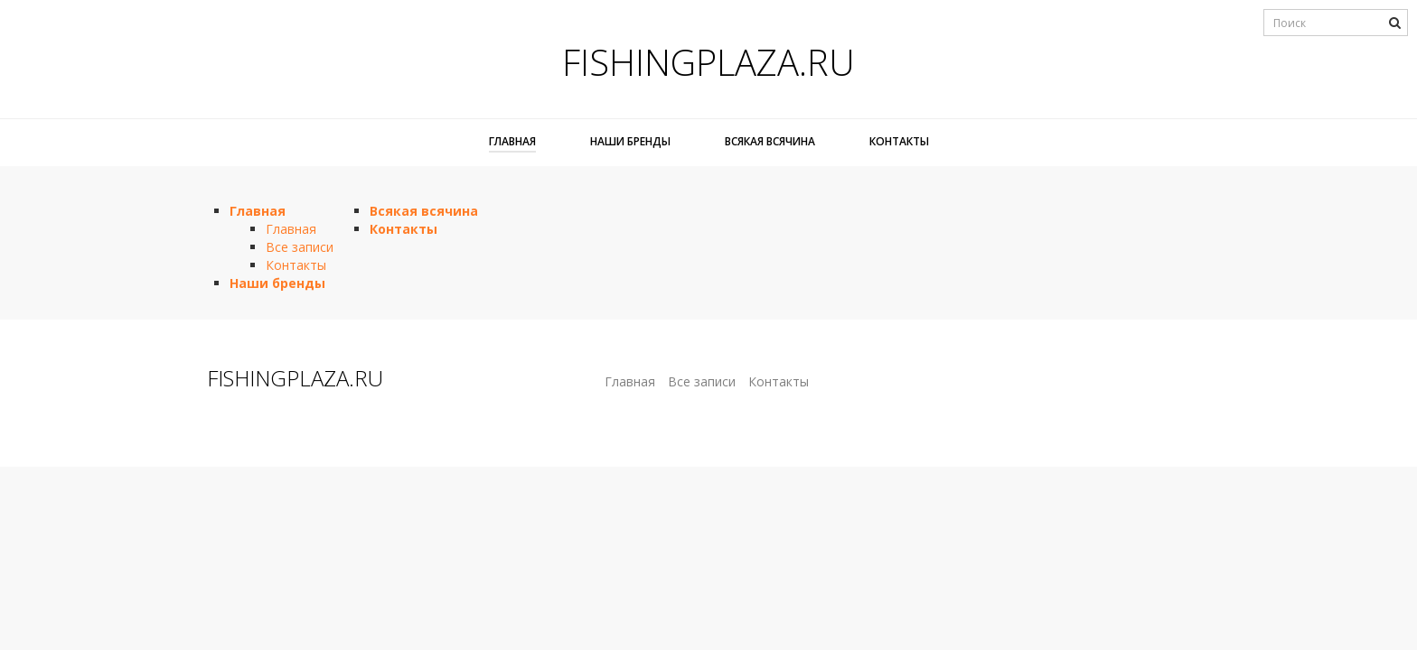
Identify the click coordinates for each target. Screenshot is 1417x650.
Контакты (899, 141)
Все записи (299, 246)
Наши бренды (630, 141)
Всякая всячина (770, 141)
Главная (512, 141)
